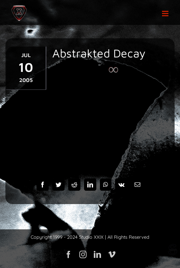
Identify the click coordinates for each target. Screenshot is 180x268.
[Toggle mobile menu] (166, 13)
